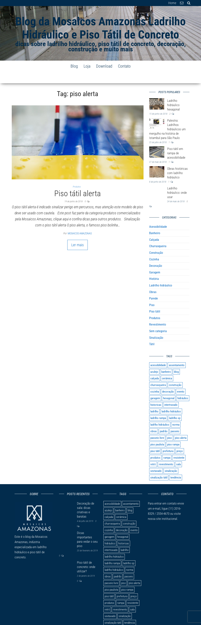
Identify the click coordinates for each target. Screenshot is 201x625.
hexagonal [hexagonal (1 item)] (168, 387)
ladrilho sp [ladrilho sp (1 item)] (174, 406)
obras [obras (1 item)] (153, 420)
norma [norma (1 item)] (175, 413)
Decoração (155, 254)
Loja (87, 66)
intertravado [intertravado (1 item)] (171, 393)
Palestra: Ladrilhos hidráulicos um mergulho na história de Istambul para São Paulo (167, 117)
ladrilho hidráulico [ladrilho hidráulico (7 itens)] (171, 400)
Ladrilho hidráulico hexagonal (173, 93)
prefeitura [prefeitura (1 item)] (168, 439)
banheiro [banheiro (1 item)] (166, 360)
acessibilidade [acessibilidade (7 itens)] (158, 354)
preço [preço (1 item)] (179, 439)
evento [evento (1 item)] (180, 380)
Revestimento (157, 313)
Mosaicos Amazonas (80, 222)
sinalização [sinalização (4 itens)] (171, 459)
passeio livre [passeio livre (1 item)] (157, 426)
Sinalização (156, 326)
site (158, 507)
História (154, 267)
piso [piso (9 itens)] (169, 426)
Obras (152, 280)
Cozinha (154, 248)
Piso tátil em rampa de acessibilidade (176, 142)
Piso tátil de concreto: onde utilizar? (86, 555)
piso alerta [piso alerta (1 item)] (180, 426)
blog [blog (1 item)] (176, 360)
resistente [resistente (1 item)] (178, 446)
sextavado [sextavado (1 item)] (156, 459)
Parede (153, 287)
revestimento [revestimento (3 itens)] (166, 453)
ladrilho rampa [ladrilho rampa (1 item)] (158, 406)
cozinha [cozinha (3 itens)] (154, 380)
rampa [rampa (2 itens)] (166, 446)
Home (172, 3)
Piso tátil (154, 300)
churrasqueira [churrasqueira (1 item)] (158, 373)
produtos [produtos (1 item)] (155, 446)
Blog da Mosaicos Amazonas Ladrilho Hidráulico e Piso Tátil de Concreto (100, 28)
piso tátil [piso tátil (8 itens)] (155, 439)
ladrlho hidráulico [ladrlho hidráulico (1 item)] (159, 413)
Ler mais (77, 233)
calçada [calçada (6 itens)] (154, 367)
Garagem (154, 261)
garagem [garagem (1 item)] (155, 387)
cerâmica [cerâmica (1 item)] (167, 367)
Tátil (151, 333)
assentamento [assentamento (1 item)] (177, 354)
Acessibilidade (158, 215)
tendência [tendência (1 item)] (175, 466)
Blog (74, 66)
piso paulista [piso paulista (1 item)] (157, 433)
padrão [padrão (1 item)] (164, 420)
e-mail (156, 497)
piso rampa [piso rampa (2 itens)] (173, 433)
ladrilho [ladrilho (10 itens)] (154, 400)
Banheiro (154, 222)
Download (104, 66)
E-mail (181, 3)
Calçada (154, 228)
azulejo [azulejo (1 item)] (154, 360)
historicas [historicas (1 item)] (155, 393)
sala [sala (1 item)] (178, 453)
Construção (156, 241)
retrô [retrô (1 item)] (153, 453)
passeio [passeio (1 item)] (175, 420)
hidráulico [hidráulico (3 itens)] (182, 387)
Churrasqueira (157, 235)
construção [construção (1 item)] (175, 373)
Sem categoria (158, 320)
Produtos (77, 175)
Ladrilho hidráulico (160, 274)
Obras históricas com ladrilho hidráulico (177, 161)
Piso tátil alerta (77, 182)
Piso (151, 294)
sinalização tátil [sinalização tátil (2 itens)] (158, 466)
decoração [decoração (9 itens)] (168, 380)
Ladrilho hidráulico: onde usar (177, 181)
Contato (124, 66)
